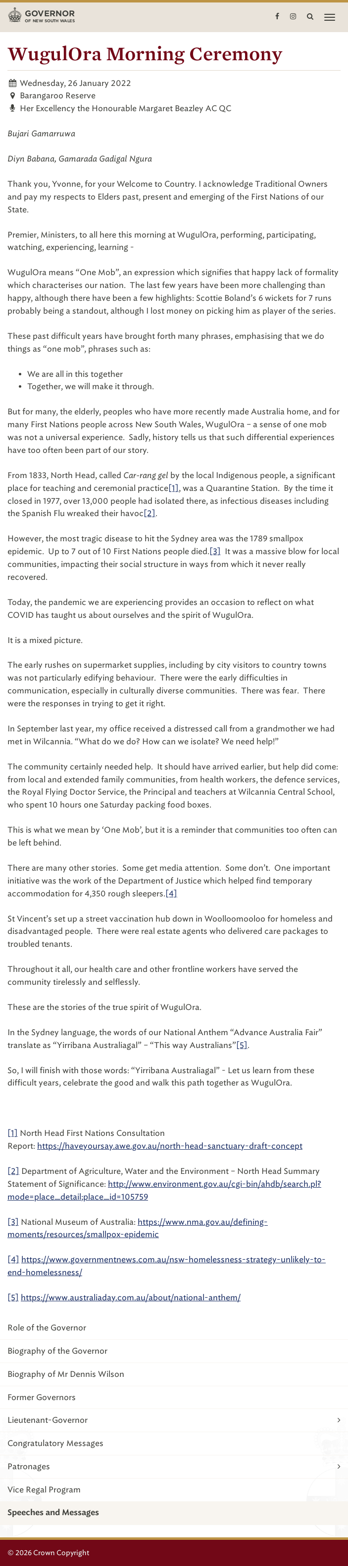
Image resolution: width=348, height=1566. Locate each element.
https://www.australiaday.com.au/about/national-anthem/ (131, 1297)
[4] (13, 1259)
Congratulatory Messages (55, 1443)
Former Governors (41, 1397)
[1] (173, 488)
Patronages (174, 1466)
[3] (215, 551)
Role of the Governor (46, 1327)
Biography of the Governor (57, 1351)
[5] (242, 1045)
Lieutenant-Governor (174, 1420)
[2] (149, 513)
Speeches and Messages (53, 1513)
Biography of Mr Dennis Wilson (65, 1374)
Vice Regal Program (44, 1489)
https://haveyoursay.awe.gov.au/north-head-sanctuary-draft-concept (169, 1146)
